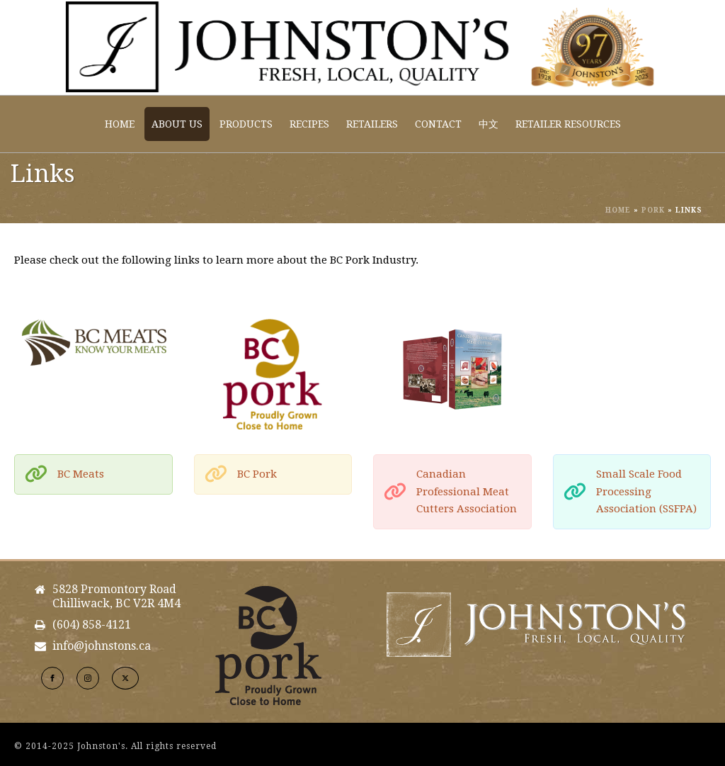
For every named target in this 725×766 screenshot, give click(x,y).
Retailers (372, 124)
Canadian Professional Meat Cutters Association (466, 492)
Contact (438, 124)
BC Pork (257, 474)
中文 (488, 124)
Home (120, 124)
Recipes (309, 124)
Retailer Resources (568, 124)
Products (246, 124)
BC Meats (80, 474)
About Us (177, 124)
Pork (653, 210)
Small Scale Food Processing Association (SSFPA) (646, 492)
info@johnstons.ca (101, 646)
